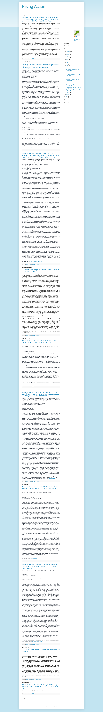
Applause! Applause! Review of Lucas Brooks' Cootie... (73, 85)
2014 (67, 96)
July (67, 59)
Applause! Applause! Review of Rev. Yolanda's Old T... (72, 80)
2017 (67, 46)
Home (41, 696)
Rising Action (33, 6)
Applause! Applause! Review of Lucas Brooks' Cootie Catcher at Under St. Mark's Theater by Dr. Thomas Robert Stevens (39, 566)
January (68, 94)
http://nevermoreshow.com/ (36, 261)
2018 (67, 45)
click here (39, 690)
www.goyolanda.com (38, 459)
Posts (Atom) (29, 698)
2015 (67, 50)
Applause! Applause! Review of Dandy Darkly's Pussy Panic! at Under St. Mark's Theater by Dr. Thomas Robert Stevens (40, 686)
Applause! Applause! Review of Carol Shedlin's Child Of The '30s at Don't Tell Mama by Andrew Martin (40, 341)
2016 (67, 48)
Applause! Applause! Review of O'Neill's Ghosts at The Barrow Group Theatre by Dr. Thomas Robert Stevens (40, 487)
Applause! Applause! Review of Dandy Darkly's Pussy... (73, 90)
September (68, 56)
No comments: (38, 58)
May (67, 62)
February (68, 92)
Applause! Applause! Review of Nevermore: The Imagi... (71, 72)
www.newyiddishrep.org (28, 147)
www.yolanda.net (51, 478)
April (67, 64)
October (68, 54)
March (67, 65)
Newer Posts (24, 696)
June (67, 60)
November (68, 53)
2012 (67, 99)
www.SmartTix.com (33, 558)
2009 (67, 104)
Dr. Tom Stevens (76, 37)
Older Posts (58, 696)
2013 (67, 97)
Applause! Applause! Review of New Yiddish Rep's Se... (72, 70)
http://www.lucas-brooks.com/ (37, 641)
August (67, 57)
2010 (67, 102)
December (68, 51)
